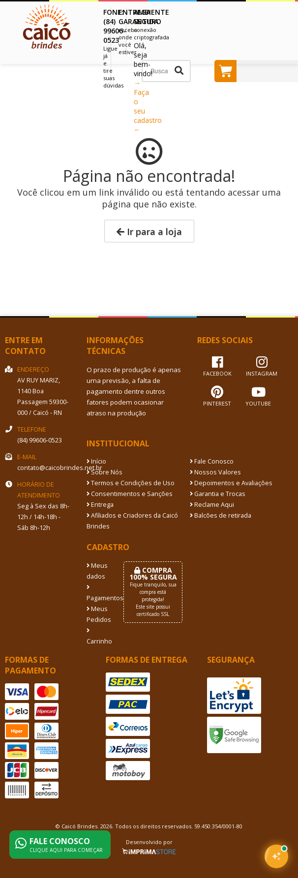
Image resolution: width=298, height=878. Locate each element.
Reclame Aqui (212, 504)
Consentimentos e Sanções (130, 494)
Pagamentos (98, 593)
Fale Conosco (212, 461)
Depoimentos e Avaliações (231, 483)
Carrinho (98, 636)
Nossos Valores (215, 472)
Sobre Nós (104, 472)
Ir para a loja (149, 231)
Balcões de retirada (220, 515)
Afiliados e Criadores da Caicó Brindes (132, 520)
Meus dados (97, 571)
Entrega (100, 504)
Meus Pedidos (98, 614)
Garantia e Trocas (217, 494)
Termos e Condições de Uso (131, 483)
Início (96, 461)
